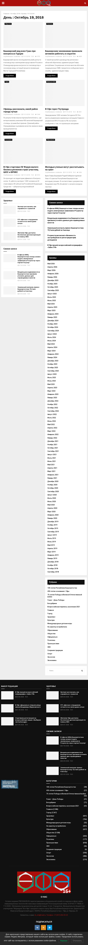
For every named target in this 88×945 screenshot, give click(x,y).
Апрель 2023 (52, 388)
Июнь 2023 (51, 381)
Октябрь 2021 (52, 448)
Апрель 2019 (52, 548)
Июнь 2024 (51, 341)
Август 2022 (52, 414)
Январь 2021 (52, 478)
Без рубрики (52, 603)
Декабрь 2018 (52, 562)
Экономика (8, 139)
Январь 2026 (52, 277)
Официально (52, 637)
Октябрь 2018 (15, 13)
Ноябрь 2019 (52, 525)
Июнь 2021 (51, 461)
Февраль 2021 (52, 475)
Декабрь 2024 (52, 321)
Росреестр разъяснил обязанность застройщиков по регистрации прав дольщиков (61, 237)
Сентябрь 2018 (53, 572)
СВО (49, 647)
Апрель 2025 (52, 307)
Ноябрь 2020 (52, 485)
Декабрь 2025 (52, 280)
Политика (49, 23)
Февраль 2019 (52, 555)
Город (6, 81)
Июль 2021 (51, 458)
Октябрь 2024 (52, 327)
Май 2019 (51, 545)
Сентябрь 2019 (53, 532)
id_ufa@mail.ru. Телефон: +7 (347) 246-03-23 (51, 915)
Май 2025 (51, 304)
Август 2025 (52, 294)
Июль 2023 (51, 377)
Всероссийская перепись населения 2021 (63, 607)
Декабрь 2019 (52, 521)
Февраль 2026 (52, 274)
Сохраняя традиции (55, 650)
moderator (17, 56)
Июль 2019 (51, 538)
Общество (8, 23)
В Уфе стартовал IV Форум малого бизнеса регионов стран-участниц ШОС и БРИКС (20, 169)
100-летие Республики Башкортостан (62, 588)
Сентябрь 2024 (53, 331)
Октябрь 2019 (52, 528)
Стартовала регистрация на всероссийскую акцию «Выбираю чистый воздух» (28, 720)
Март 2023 (51, 391)
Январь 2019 (52, 558)
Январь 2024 (52, 357)
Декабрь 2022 (52, 401)
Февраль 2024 (52, 354)
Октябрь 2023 (52, 367)
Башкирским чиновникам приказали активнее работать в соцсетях (63, 52)
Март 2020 (51, 512)
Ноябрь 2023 (52, 364)
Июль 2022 (51, 418)
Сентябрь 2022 (53, 411)
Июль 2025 (51, 297)
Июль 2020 (51, 498)
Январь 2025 (52, 317)
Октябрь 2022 (52, 408)
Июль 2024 (51, 337)
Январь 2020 (52, 518)
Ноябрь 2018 (52, 565)
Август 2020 (52, 495)
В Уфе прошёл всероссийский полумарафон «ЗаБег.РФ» (26, 693)
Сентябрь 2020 (53, 491)
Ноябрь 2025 (52, 284)
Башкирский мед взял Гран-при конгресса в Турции (19, 52)
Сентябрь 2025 (53, 290)
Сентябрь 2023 (53, 371)
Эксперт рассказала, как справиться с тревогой (27, 207)
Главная (6, 13)
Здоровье (51, 617)
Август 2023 (52, 374)
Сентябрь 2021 (53, 451)
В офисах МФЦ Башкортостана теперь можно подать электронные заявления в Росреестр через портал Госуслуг (29, 258)
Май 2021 (51, 465)
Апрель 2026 (52, 267)
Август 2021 (52, 454)
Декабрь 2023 (52, 361)
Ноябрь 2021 (52, 444)
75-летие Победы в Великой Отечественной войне (66, 794)
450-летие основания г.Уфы (58, 591)
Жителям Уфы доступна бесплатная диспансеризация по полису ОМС (29, 235)
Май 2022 (51, 424)
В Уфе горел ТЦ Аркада (57, 109)
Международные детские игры (59, 623)
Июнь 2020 (51, 501)
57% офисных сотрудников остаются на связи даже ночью (28, 221)
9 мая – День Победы (55, 600)
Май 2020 (51, 505)
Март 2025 (51, 310)
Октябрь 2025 (52, 287)
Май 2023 (51, 384)
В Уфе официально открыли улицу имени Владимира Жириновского (28, 706)
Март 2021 (51, 471)
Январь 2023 (52, 398)
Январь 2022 (52, 438)
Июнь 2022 (51, 421)
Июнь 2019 (51, 542)
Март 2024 (51, 351)
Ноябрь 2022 (52, 404)
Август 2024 (52, 334)
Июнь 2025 (51, 300)
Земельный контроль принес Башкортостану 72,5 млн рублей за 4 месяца (28, 289)
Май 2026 (51, 264)
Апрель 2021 (52, 468)
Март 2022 (51, 431)
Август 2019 (52, 535)
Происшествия (51, 81)
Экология (51, 657)
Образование (50, 139)
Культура (51, 620)
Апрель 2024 (52, 347)
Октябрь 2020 (52, 488)
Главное (50, 610)
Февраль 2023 (52, 394)
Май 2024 (51, 344)
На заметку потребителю (57, 627)
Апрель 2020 (52, 508)
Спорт (49, 654)
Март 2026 (51, 270)
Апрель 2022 (52, 428)
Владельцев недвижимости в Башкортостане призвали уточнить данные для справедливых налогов (29, 275)
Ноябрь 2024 (52, 324)
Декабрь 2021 (52, 441)
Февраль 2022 (52, 434)
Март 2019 (51, 552)
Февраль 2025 (52, 314)
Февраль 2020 (52, 515)
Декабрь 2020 (52, 481)
